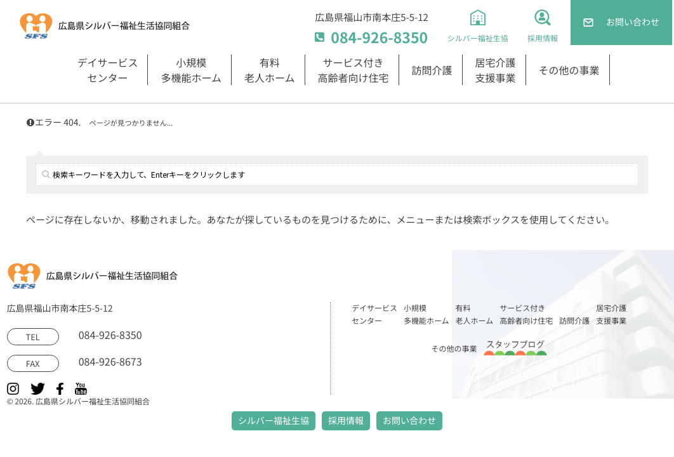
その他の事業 (569, 69)
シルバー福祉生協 (273, 420)
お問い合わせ (409, 420)
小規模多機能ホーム (191, 70)
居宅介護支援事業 (495, 70)
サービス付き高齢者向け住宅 (353, 70)
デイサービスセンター (107, 70)
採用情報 (346, 420)
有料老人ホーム (269, 70)
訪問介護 (432, 69)
